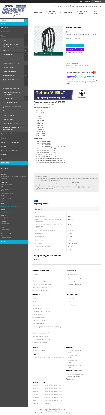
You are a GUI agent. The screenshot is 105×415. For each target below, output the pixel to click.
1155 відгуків (86, 1)
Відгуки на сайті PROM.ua (41, 290)
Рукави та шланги (9, 67)
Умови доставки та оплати (42, 284)
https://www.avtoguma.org (10, 206)
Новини (4, 138)
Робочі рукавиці (8, 115)
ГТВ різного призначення (41, 311)
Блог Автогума (72, 305)
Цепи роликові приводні (11, 80)
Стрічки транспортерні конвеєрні (10, 45)
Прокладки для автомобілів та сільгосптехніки (13, 129)
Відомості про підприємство (42, 281)
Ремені (5, 40)
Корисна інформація (74, 284)
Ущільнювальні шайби (10, 111)
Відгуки (3, 155)
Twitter (70, 302)
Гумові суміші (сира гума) (11, 63)
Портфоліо (4, 28)
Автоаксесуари (8, 98)
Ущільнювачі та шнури (10, 123)
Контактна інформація (40, 287)
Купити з (75, 49)
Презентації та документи (10, 142)
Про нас (4, 146)
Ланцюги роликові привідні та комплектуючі (48, 327)
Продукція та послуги (52, 12)
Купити (75, 45)
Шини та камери (38, 324)
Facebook (71, 299)
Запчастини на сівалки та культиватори (11, 93)
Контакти (68, 12)
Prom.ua (62, 409)
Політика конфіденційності (66, 413)
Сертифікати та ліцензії (9, 150)
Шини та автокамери (10, 71)
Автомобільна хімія (39, 330)
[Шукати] (26, 20)
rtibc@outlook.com (7, 212)
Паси (34, 299)
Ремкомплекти (8, 119)
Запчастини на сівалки (41, 336)
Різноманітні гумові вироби (12, 59)
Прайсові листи (6, 134)
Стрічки (35, 302)
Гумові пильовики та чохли (12, 107)
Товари (3, 36)
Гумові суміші (37, 314)
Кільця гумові (7, 55)
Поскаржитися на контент (49, 413)
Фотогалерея (5, 32)
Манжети (6, 50)
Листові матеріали (9, 75)
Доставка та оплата (8, 159)
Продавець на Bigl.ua (52, 411)
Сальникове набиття (10, 103)
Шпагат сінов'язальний (11, 88)
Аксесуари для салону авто (42, 339)
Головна (38, 12)
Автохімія (6, 84)
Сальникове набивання (41, 342)
